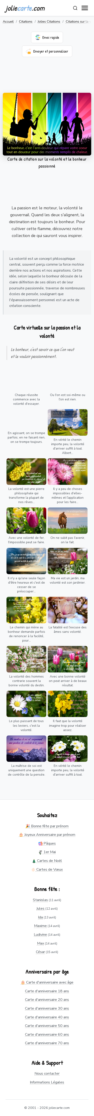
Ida (40, 917)
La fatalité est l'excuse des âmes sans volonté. (68, 629)
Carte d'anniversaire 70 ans (47, 1043)
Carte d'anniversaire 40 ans (47, 1017)
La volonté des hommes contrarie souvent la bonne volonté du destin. (26, 680)
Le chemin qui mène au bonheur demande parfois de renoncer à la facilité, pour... (26, 634)
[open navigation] (84, 8)
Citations (25, 21)
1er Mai (47, 852)
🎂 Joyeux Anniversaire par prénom (47, 834)
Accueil (8, 21)
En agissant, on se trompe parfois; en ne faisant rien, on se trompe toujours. (26, 437)
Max (40, 943)
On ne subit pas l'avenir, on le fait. (67, 540)
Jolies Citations (49, 21)
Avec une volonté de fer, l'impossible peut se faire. (26, 540)
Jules (40, 908)
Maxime (40, 925)
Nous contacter (47, 1073)
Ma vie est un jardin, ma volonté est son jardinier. (67, 580)
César (40, 951)
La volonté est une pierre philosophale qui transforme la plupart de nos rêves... (26, 495)
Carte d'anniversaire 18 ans (47, 991)
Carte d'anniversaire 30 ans (47, 1008)
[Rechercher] (75, 8)
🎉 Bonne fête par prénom (47, 826)
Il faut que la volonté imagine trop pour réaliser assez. (67, 725)
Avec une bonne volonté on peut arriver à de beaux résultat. (68, 680)
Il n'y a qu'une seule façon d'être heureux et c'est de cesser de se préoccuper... (26, 585)
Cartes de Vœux (47, 869)
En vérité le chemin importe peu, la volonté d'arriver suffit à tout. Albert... (67, 446)
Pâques (47, 843)
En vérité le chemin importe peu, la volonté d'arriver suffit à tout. (67, 770)
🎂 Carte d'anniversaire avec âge (47, 982)
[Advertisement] (47, 77)
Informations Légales (47, 1082)
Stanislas (40, 900)
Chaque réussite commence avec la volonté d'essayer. (26, 399)
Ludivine (40, 934)
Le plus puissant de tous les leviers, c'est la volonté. (26, 725)
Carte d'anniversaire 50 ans (47, 1025)
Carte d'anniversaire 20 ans (47, 999)
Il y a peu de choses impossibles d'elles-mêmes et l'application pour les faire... (68, 495)
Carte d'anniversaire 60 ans (47, 1034)
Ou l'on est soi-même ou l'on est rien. (67, 397)
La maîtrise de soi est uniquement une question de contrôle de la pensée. (26, 770)
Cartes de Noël (47, 860)
